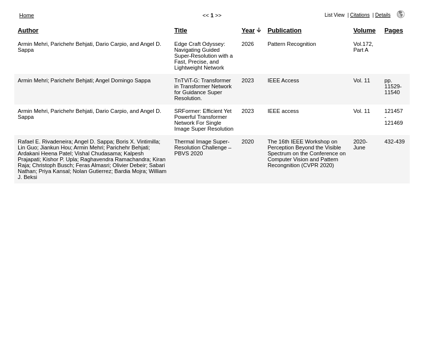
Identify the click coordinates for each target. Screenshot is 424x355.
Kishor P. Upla (59, 159)
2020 (248, 141)
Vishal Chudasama (97, 153)
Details (382, 15)
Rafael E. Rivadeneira (44, 141)
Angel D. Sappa (93, 141)
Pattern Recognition (292, 44)
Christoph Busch (52, 165)
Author (28, 30)
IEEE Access (283, 80)
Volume (364, 30)
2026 (248, 44)
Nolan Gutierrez (91, 171)
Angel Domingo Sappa (122, 80)
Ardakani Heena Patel (44, 153)
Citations (360, 15)
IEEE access (283, 111)
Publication (285, 30)
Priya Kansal (54, 171)
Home (26, 15)
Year (248, 30)
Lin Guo (27, 147)
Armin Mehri (32, 80)
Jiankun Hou (55, 147)
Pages (394, 30)
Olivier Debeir (129, 165)
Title (181, 30)
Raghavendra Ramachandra (115, 159)
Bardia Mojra (129, 171)
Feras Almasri (92, 165)
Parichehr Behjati (72, 80)
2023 (248, 80)
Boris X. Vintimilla (137, 141)
